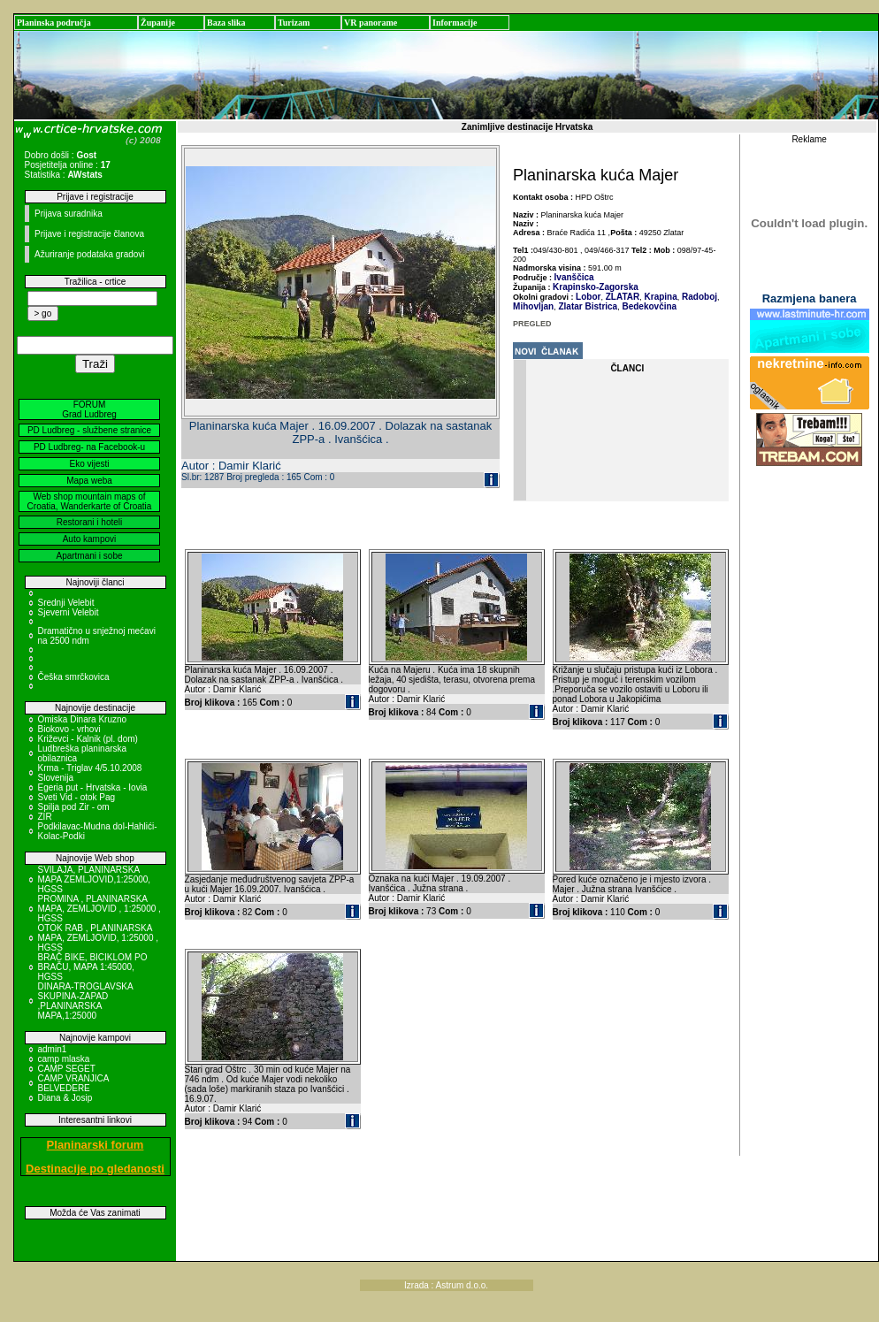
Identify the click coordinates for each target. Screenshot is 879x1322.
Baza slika (226, 22)
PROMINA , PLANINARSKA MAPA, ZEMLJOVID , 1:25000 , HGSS (99, 908)
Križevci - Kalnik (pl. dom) (88, 739)
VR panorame (370, 22)
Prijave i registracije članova (89, 234)
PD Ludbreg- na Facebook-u (89, 447)
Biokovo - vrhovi (69, 729)
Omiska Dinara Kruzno (82, 719)
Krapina (659, 297)
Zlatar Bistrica (586, 306)
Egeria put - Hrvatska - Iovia (93, 787)
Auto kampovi (90, 539)
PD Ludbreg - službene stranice (89, 430)
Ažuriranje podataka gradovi (89, 254)
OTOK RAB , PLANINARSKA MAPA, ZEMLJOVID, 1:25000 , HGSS (98, 937)
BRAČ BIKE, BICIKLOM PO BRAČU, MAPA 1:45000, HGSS (93, 967)
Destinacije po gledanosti (95, 1168)
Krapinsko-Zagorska (595, 287)
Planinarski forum (95, 1144)
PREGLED (532, 323)
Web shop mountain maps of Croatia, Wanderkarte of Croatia (89, 501)
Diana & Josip (65, 1098)
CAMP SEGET (67, 1069)
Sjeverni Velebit (68, 612)
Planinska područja (54, 22)
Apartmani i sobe (89, 556)
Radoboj (698, 297)
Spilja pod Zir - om (74, 807)
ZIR (45, 816)
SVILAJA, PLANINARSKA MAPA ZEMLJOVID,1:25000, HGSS (94, 879)
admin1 (52, 1049)
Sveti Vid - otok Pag (77, 797)
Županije (158, 22)
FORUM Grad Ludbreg (89, 409)
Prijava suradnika (68, 213)
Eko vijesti (89, 464)
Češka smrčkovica (74, 677)
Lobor (588, 297)
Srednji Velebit (66, 603)
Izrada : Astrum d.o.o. (446, 1285)
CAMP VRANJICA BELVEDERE (73, 1083)
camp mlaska (64, 1059)
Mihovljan (533, 306)
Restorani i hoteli (89, 522)
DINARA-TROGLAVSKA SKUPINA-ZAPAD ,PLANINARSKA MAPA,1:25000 (86, 1001)
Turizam (294, 22)
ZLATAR (621, 297)
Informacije (455, 22)
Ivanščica (574, 277)
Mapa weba (89, 480)
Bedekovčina (648, 306)
